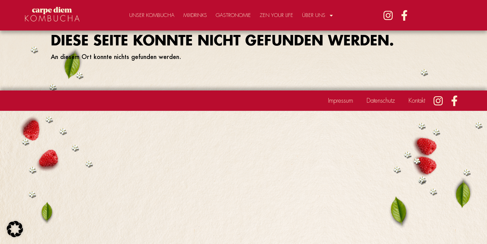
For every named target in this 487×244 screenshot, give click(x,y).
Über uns (318, 15)
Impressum (340, 101)
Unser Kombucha (152, 15)
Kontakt (417, 101)
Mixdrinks (195, 15)
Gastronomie (233, 15)
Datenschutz (381, 101)
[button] (15, 229)
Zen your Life (276, 15)
